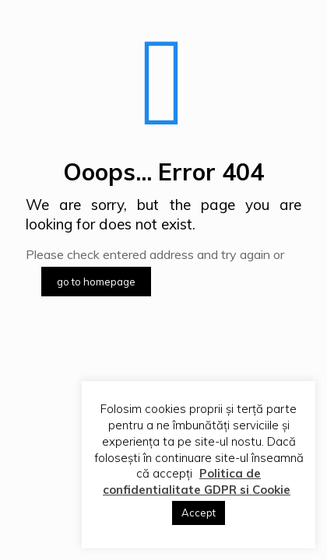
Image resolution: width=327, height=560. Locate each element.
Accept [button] (198, 512)
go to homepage (96, 281)
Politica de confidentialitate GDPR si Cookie (196, 481)
